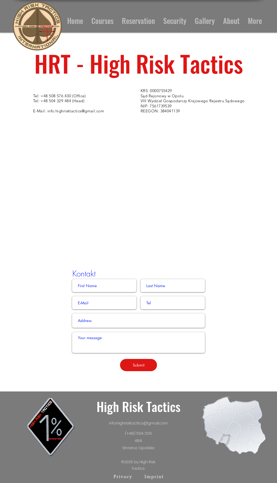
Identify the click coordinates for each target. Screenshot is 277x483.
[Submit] (138, 365)
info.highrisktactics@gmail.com (75, 110)
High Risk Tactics (138, 406)
